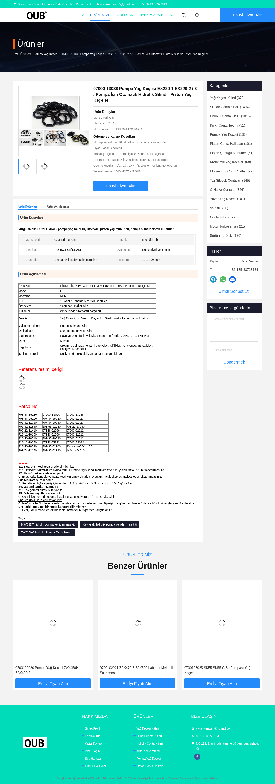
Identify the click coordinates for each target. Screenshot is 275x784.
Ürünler (25, 54)
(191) (231, 144)
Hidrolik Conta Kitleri (149, 743)
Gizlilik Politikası (95, 766)
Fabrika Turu (93, 736)
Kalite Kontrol (93, 743)
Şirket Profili (93, 728)
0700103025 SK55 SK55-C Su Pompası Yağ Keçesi (217, 670)
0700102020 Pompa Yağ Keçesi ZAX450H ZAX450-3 (46, 670)
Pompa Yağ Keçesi (46, 54)
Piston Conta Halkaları (150, 766)
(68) (230, 162)
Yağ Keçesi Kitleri (147, 728)
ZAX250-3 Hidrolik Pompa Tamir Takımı (46, 532)
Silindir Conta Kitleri (149, 736)
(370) (227, 98)
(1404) (230, 107)
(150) (225, 235)
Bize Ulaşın (92, 751)
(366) (227, 189)
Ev (81, 15)
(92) (232, 171)
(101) (227, 199)
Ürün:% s (100, 15)
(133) (228, 134)
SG (172, 15)
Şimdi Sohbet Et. (234, 291)
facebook (197, 757)
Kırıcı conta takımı (148, 751)
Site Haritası (93, 758)
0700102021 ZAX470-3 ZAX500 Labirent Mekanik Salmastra (137, 670)
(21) (227, 226)
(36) (219, 208)
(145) (230, 180)
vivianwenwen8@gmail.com (116, 4)
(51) (227, 125)
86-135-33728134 (154, 4)
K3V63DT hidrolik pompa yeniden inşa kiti (48, 524)
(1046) (230, 116)
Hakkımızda (151, 15)
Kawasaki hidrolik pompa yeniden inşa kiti (110, 524)
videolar (124, 15)
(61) (232, 153)
